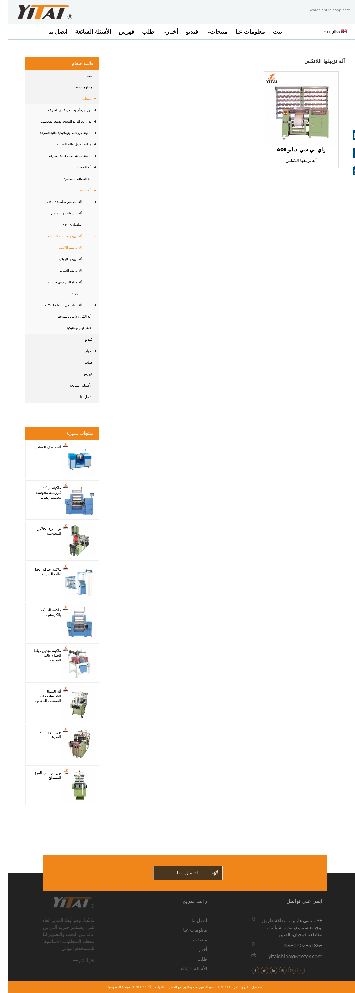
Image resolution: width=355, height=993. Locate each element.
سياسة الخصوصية (111, 987)
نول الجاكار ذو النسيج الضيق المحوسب (58, 121)
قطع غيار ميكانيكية (71, 328)
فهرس (119, 31)
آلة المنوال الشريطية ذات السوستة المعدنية (40, 696)
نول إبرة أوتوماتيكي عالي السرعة (62, 110)
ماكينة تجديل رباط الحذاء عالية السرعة (39, 655)
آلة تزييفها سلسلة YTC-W (57, 236)
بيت (269, 31)
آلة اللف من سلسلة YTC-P (56, 202)
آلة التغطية (76, 167)
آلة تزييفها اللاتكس (62, 247)
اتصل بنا (50, 31)
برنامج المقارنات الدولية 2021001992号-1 (151, 987)
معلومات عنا (242, 31)
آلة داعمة (77, 190)
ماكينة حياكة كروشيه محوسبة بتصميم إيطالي (41, 492)
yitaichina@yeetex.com (281, 956)
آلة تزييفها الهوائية (62, 259)
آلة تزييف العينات (63, 270)
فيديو (184, 31)
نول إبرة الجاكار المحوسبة (41, 530)
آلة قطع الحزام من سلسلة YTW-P (57, 287)
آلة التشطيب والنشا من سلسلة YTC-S (58, 219)
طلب (141, 31)
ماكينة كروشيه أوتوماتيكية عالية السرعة (58, 133)
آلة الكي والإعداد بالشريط (66, 316)
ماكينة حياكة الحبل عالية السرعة (63, 156)
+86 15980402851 (288, 945)
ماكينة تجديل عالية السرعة (66, 144)
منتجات (210, 32)
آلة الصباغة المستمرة (69, 179)
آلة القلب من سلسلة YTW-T (55, 305)
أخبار (163, 32)
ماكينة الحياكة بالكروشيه (43, 612)
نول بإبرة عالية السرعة (42, 734)
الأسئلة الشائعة (86, 31)
